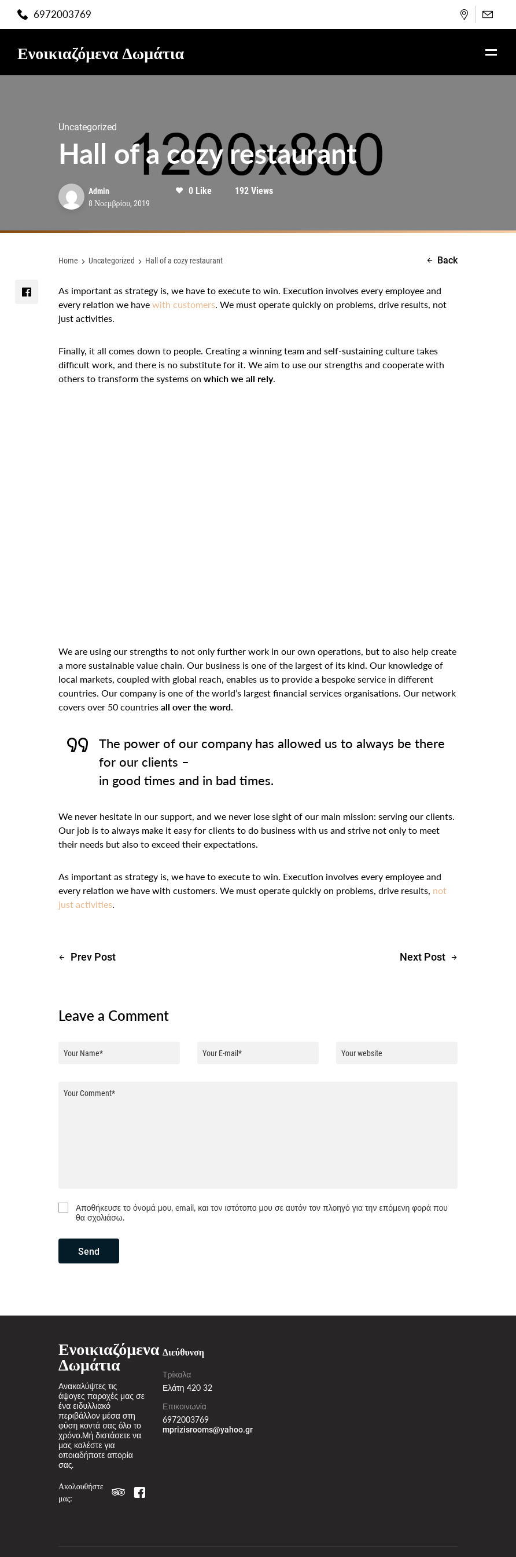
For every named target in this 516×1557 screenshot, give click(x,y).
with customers (183, 304)
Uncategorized (112, 260)
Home (68, 260)
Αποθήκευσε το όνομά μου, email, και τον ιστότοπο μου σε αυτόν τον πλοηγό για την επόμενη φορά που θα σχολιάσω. (262, 1213)
